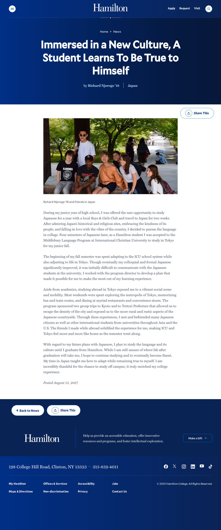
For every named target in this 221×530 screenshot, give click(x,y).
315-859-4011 (105, 466)
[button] (12, 8)
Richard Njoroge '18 (103, 85)
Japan (132, 85)
